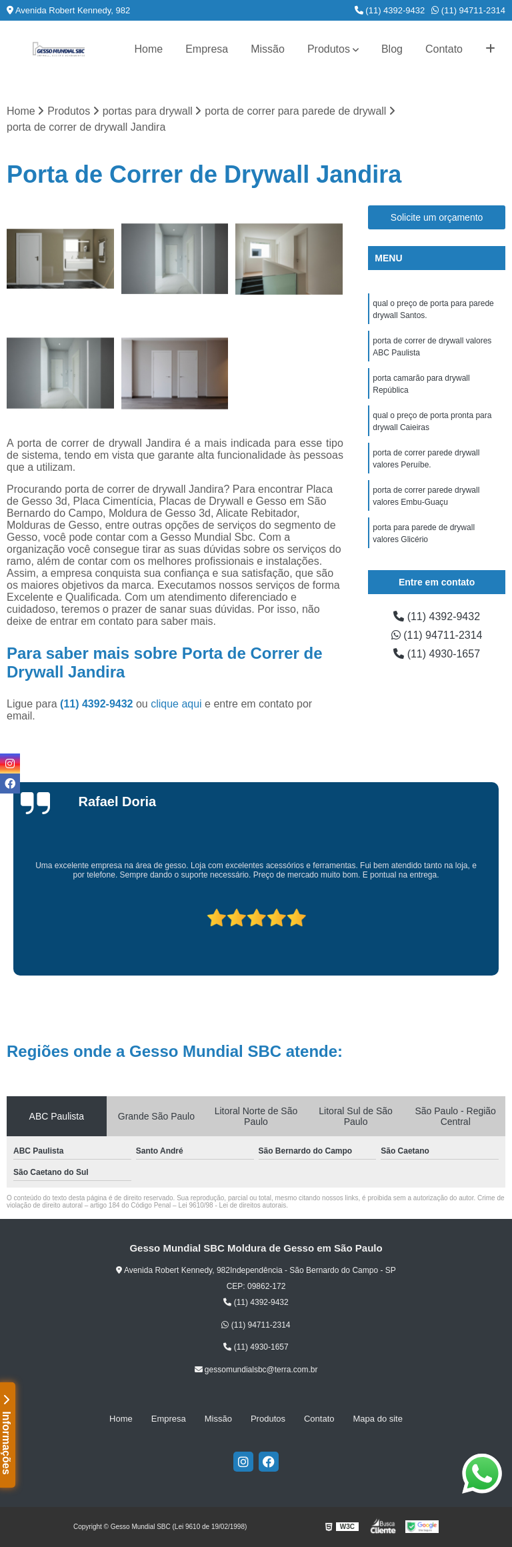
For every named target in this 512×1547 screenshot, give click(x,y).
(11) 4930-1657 (436, 653)
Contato (444, 49)
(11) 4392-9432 (390, 10)
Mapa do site (378, 1419)
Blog (392, 49)
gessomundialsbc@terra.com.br (256, 1369)
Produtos (328, 49)
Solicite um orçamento (437, 217)
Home (148, 49)
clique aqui (176, 703)
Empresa (206, 49)
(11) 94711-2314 (468, 10)
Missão (268, 49)
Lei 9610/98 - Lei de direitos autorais (232, 1205)
